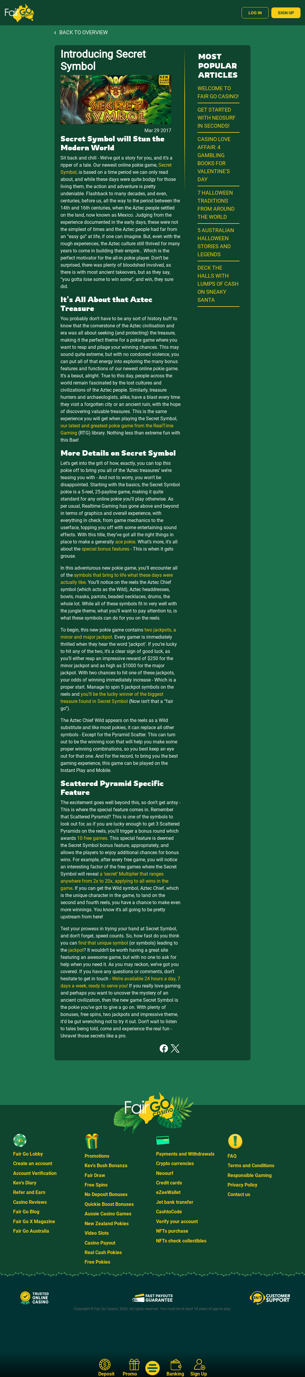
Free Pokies (97, 1262)
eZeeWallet (168, 1192)
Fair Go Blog (26, 1212)
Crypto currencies (175, 1163)
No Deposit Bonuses (106, 1194)
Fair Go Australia (31, 1231)
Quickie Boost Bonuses (109, 1204)
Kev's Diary (24, 1183)
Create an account (32, 1163)
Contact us (239, 1194)
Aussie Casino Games (108, 1214)
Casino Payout (100, 1243)
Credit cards (169, 1183)
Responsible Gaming (250, 1175)
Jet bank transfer (174, 1202)
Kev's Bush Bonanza (106, 1165)
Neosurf (164, 1173)
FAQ (232, 1156)
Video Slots (97, 1233)
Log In (255, 12)
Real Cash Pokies (103, 1252)
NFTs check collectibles (181, 1241)
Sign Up (286, 12)
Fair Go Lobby (28, 1154)
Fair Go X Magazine (34, 1221)
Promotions (97, 1156)
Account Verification (35, 1173)
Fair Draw (95, 1175)
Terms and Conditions (251, 1165)
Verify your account (177, 1221)
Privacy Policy (242, 1185)
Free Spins (96, 1185)
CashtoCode (169, 1212)
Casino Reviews (30, 1202)
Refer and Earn (29, 1192)
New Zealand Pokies (107, 1223)
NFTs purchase (172, 1231)
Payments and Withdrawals (185, 1154)
